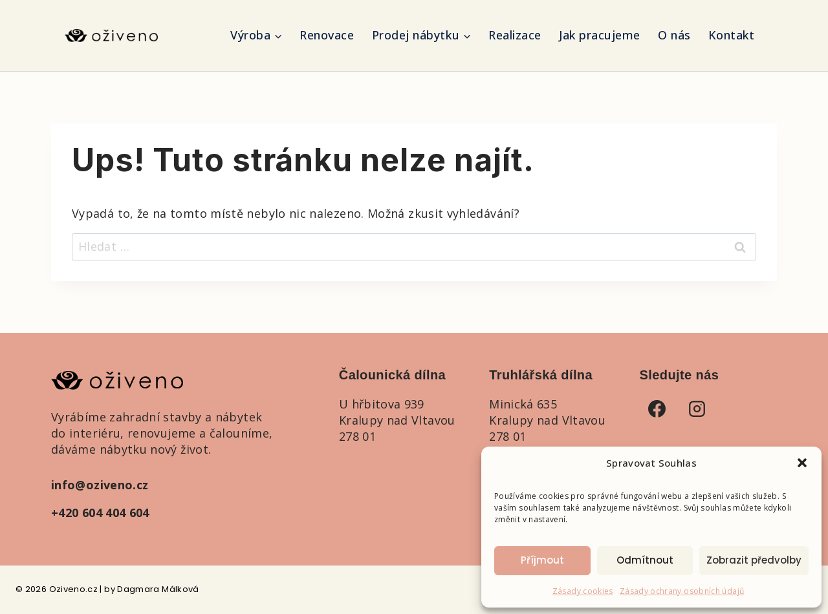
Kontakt (731, 35)
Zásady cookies (582, 591)
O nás (674, 35)
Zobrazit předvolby (753, 560)
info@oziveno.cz (99, 484)
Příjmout (542, 560)
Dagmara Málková (158, 589)
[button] (802, 462)
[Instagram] (697, 408)
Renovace (327, 35)
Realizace (514, 35)
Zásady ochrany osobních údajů (682, 591)
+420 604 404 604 (100, 512)
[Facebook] (657, 408)
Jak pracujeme (599, 35)
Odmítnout (644, 560)
